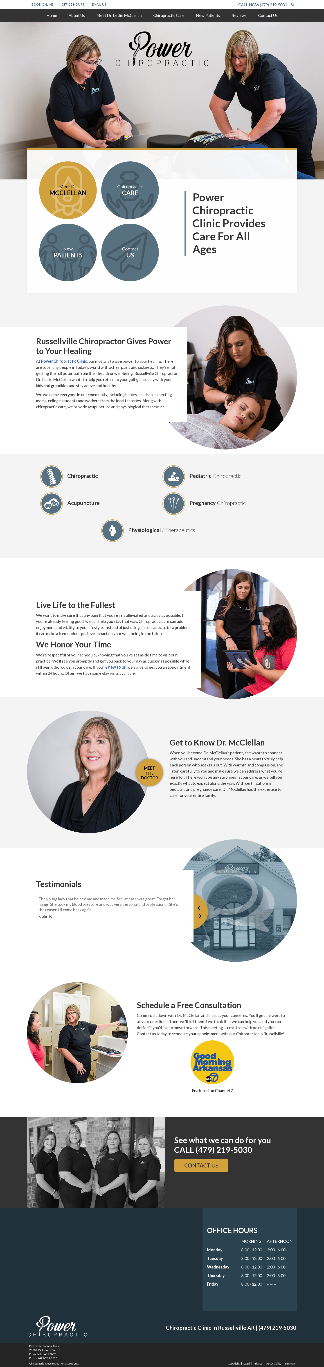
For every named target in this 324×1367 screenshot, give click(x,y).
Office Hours (72, 4)
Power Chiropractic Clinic (64, 361)
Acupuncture (70, 503)
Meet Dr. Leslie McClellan (119, 15)
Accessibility (273, 1363)
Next (206, 911)
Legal (246, 1363)
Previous (198, 911)
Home (51, 15)
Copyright (234, 1363)
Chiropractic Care (168, 15)
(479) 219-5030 (273, 4)
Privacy (258, 1363)
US (201, 1165)
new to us (117, 667)
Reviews (239, 15)
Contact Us (268, 15)
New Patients (208, 15)
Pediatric (201, 476)
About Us (77, 15)
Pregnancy (204, 503)
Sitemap (290, 1363)
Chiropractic (69, 476)
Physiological (148, 530)
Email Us (99, 4)
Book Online (43, 4)
